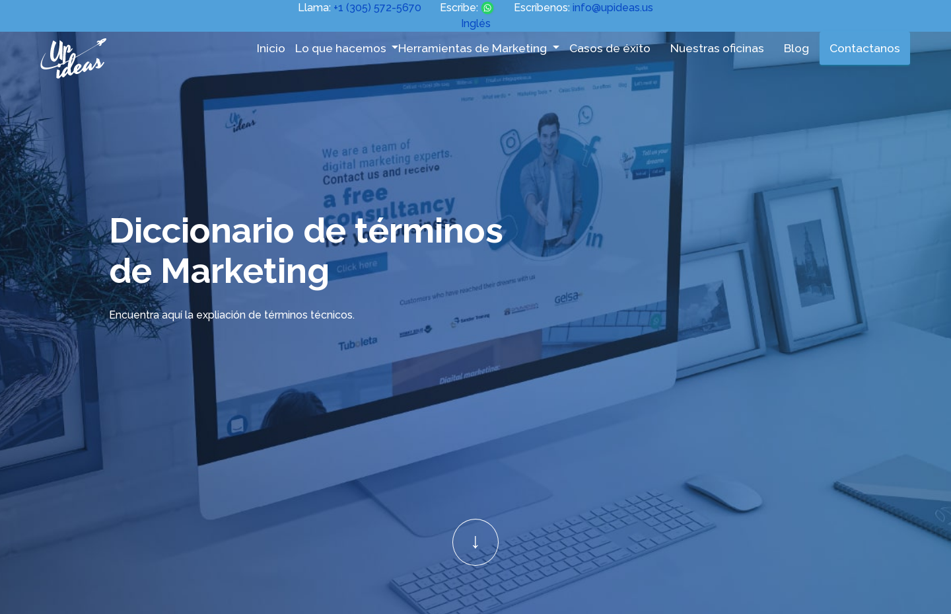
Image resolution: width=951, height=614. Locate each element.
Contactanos (864, 48)
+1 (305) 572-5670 (377, 7)
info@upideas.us (613, 7)
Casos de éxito (610, 48)
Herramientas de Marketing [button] (473, 48)
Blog (796, 48)
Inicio (271, 48)
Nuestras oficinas (717, 48)
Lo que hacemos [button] (342, 48)
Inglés (476, 23)
